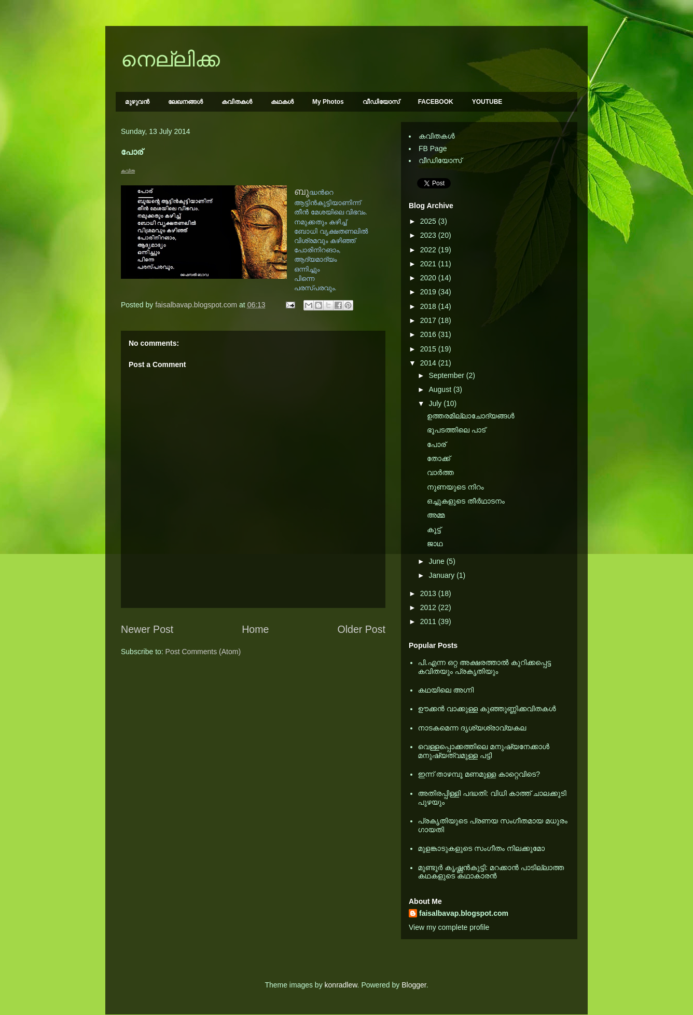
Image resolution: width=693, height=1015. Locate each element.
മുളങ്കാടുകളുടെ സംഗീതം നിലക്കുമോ (481, 848)
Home (255, 629)
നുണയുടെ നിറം (455, 487)
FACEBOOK (435, 101)
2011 (429, 621)
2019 (429, 292)
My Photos (328, 101)
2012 (429, 607)
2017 (429, 320)
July (435, 403)
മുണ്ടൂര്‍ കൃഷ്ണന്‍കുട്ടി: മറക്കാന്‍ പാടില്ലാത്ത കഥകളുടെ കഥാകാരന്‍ (491, 872)
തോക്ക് (438, 458)
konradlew (341, 985)
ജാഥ (434, 543)
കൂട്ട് (434, 529)
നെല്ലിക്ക (170, 59)
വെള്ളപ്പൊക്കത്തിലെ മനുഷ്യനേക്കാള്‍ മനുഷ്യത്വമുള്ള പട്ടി (484, 751)
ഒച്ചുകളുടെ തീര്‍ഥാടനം (466, 501)
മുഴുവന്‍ (137, 101)
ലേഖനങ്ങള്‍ (185, 101)
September (447, 375)
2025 (429, 221)
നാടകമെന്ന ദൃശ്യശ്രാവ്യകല (472, 728)
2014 (429, 363)
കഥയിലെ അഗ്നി (446, 690)
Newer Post (147, 629)
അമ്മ (436, 515)
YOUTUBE (487, 101)
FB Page (433, 148)
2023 (429, 235)
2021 (429, 264)
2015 (429, 349)
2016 (429, 334)
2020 (429, 278)
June (437, 561)
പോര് (436, 444)
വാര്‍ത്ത (440, 472)
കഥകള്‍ (282, 101)
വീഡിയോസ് (381, 101)
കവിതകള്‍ (236, 101)
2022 (429, 250)
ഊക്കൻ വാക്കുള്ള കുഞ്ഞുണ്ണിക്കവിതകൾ (487, 709)
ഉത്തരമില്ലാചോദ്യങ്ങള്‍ (471, 416)
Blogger (413, 985)
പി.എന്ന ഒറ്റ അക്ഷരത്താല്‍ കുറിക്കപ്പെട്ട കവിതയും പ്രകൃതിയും (484, 666)
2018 (429, 306)
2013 (429, 593)
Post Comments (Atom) (203, 651)
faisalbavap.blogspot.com (463, 913)
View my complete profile (449, 927)
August (440, 389)
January (442, 575)
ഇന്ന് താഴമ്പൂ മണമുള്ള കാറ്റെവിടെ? (479, 774)
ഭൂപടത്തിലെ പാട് (456, 430)
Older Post (361, 629)
